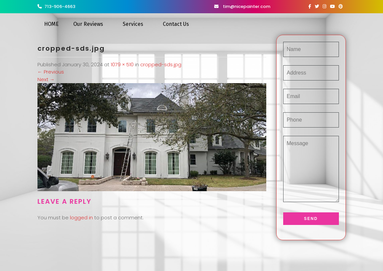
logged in (81, 217)
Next (46, 79)
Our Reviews (88, 24)
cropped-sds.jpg (160, 64)
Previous (50, 71)
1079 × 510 (122, 64)
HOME (51, 24)
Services (133, 24)
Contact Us (176, 24)
